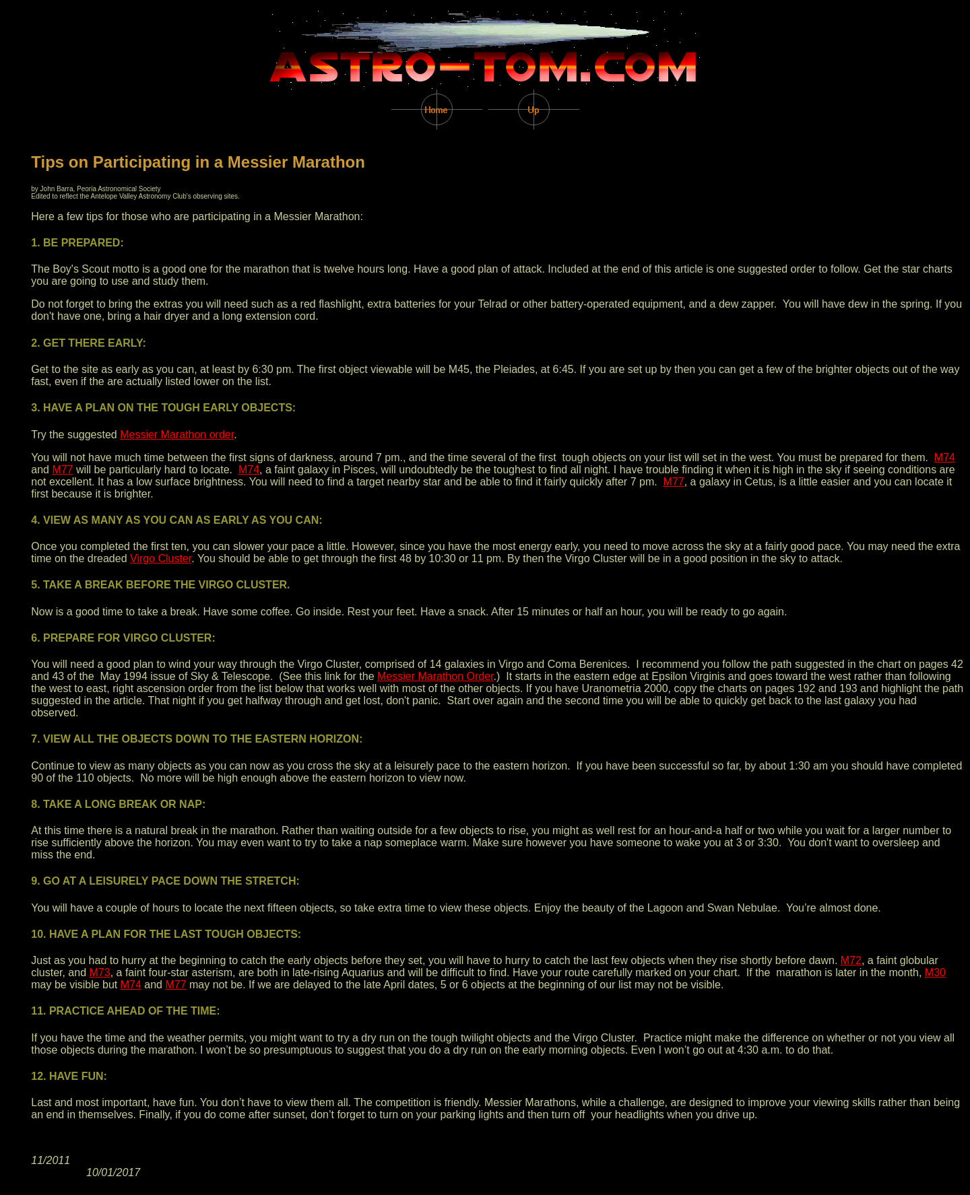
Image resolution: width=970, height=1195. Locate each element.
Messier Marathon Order (435, 676)
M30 (935, 972)
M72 (851, 960)
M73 (100, 972)
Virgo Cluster (160, 558)
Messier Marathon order (177, 434)
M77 (62, 469)
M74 (944, 457)
